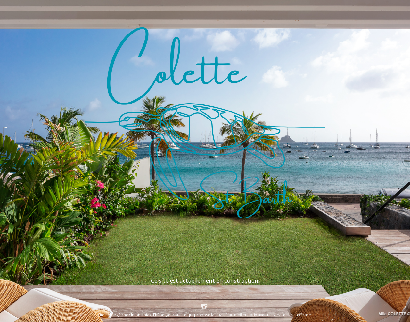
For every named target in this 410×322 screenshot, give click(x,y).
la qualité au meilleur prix (234, 315)
